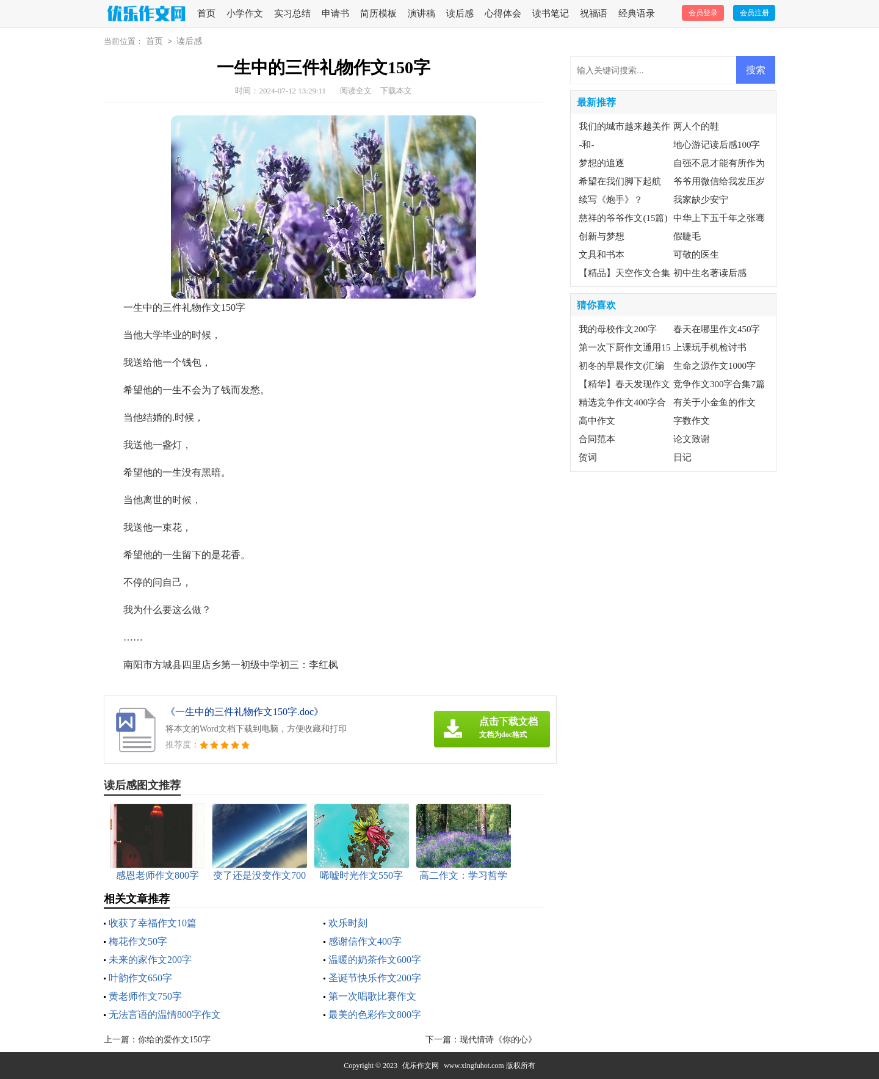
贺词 (588, 457)
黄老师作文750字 (145, 996)
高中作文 (597, 421)
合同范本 (597, 439)
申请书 (335, 13)
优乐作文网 (420, 1065)
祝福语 (593, 13)
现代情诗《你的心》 (498, 1039)
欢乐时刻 (347, 923)
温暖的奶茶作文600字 (374, 959)
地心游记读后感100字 (717, 145)
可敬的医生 (696, 255)
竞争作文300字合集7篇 (719, 384)
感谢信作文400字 (365, 941)
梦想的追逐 (601, 163)
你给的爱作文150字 (174, 1039)
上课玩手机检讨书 (710, 347)
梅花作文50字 (138, 941)
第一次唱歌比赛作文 (372, 996)
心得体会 (503, 13)
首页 (206, 13)
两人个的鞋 (696, 126)
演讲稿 (421, 13)
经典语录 (636, 13)
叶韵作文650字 (140, 978)
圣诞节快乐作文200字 (374, 978)
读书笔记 (550, 13)
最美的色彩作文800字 (374, 1014)
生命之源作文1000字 (714, 366)
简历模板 (378, 13)
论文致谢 (691, 439)
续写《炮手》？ (611, 200)
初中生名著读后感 (710, 273)
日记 (682, 457)
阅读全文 (356, 90)
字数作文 (691, 421)
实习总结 (292, 13)
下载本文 (396, 90)
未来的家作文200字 (150, 959)
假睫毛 (687, 236)
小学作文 (244, 13)
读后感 (460, 13)
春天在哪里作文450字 (717, 329)
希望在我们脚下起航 (620, 181)
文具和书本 (601, 255)
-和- (586, 145)
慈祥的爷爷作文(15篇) (623, 218)
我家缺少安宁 (700, 200)
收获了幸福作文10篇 (153, 923)
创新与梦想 (601, 236)
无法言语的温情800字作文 (165, 1014)
